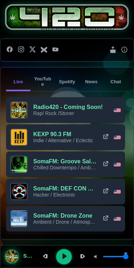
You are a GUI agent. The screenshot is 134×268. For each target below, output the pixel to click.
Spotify (67, 81)
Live (18, 81)
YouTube (42, 81)
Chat (115, 81)
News (91, 81)
